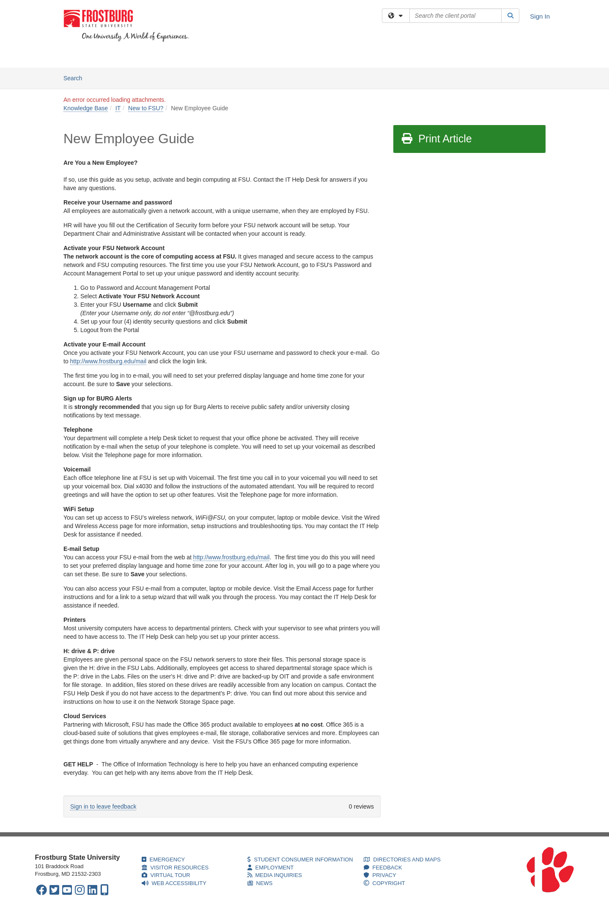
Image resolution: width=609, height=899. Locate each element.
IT (118, 108)
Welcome (75, 57)
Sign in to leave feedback (103, 806)
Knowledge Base (160, 57)
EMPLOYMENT (270, 867)
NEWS (260, 883)
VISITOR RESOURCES (175, 867)
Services (112, 57)
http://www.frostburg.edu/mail (108, 361)
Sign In (540, 16)
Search (75, 78)
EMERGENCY (163, 859)
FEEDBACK (383, 867)
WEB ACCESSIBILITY (174, 883)
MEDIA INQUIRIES (274, 875)
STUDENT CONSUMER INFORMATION (300, 859)
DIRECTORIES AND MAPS (402, 859)
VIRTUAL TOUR (166, 875)
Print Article (436, 138)
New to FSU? (145, 108)
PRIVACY (380, 875)
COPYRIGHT (384, 883)
